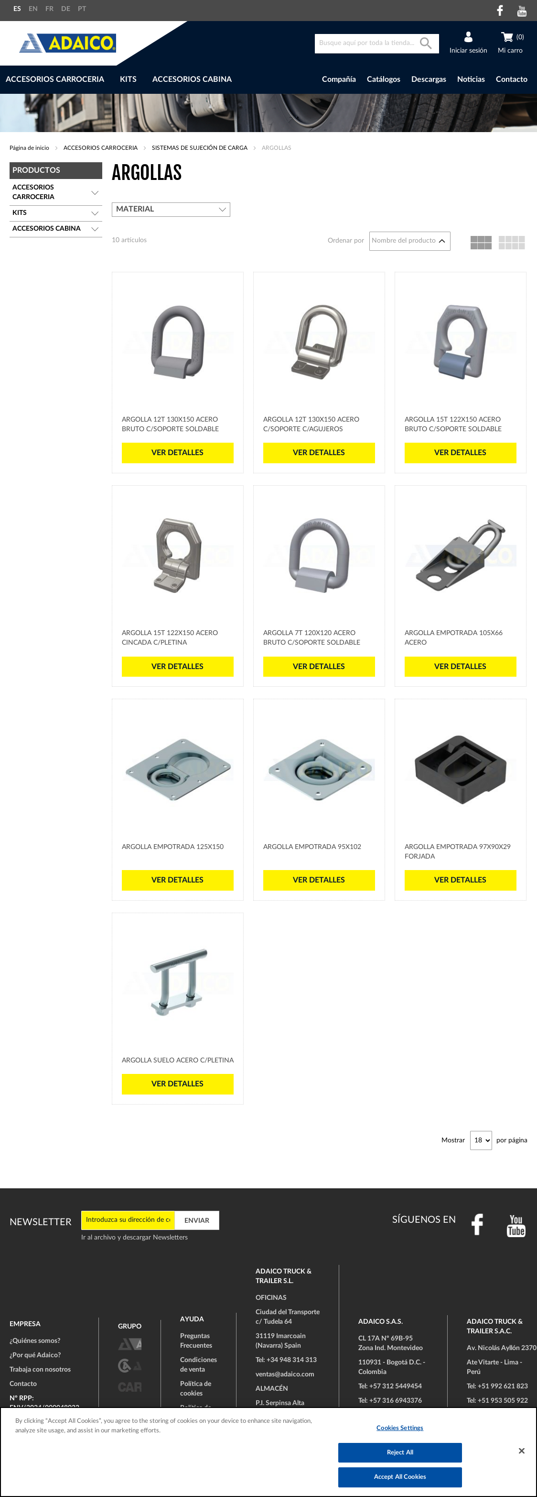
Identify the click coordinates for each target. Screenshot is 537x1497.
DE (65, 9)
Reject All (400, 1453)
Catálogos (383, 79)
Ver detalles (177, 453)
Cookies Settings (399, 1428)
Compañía (339, 79)
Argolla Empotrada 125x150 (173, 847)
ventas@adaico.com (285, 1374)
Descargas (428, 79)
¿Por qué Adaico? (35, 1355)
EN (33, 9)
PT (82, 9)
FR (49, 9)
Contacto (511, 79)
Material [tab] (135, 209)
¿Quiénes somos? (35, 1341)
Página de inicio (30, 148)
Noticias (471, 79)
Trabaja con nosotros (40, 1369)
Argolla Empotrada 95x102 (312, 847)
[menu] (150, 80)
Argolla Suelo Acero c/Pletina (178, 1060)
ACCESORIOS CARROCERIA (101, 148)
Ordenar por (346, 240)
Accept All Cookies (400, 1477)
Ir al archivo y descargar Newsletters (134, 1237)
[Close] (521, 1451)
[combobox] (377, 44)
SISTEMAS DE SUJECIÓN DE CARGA (200, 148)
